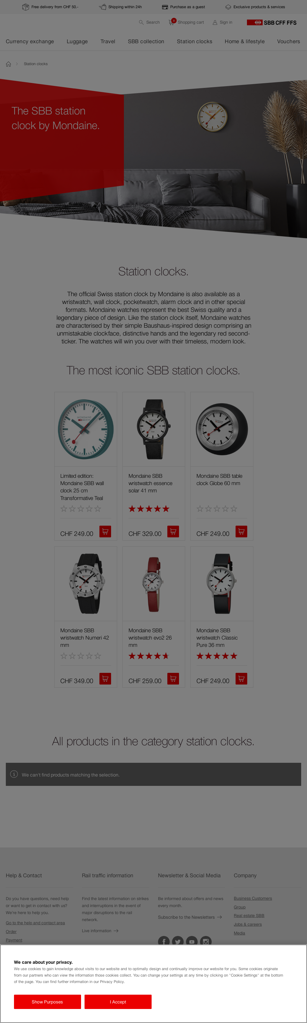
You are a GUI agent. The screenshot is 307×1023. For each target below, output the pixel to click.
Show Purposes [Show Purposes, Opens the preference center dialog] (47, 1001)
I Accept (118, 1001)
